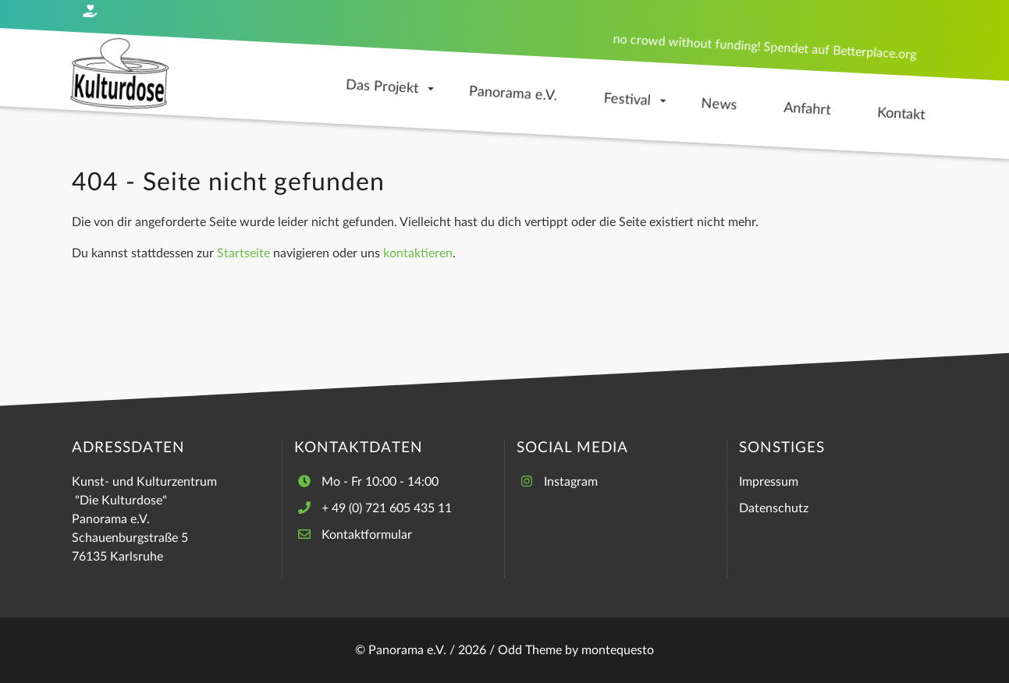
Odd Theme (530, 650)
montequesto (617, 650)
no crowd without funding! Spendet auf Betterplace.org (764, 47)
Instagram (571, 482)
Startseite (243, 253)
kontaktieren (418, 253)
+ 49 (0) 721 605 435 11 (387, 508)
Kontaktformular (367, 535)
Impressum (768, 482)
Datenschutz (773, 508)
